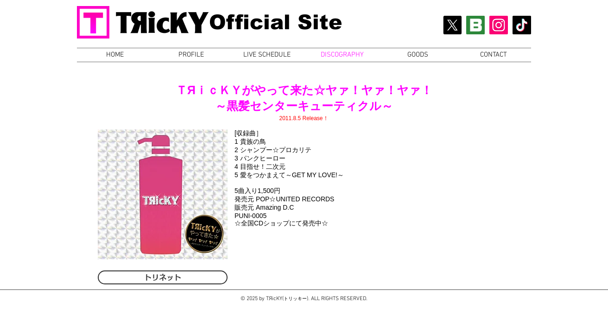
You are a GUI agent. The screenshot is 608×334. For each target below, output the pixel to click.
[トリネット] (163, 277)
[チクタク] (522, 25)
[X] (452, 25)
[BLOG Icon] (475, 25)
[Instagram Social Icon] (498, 25)
